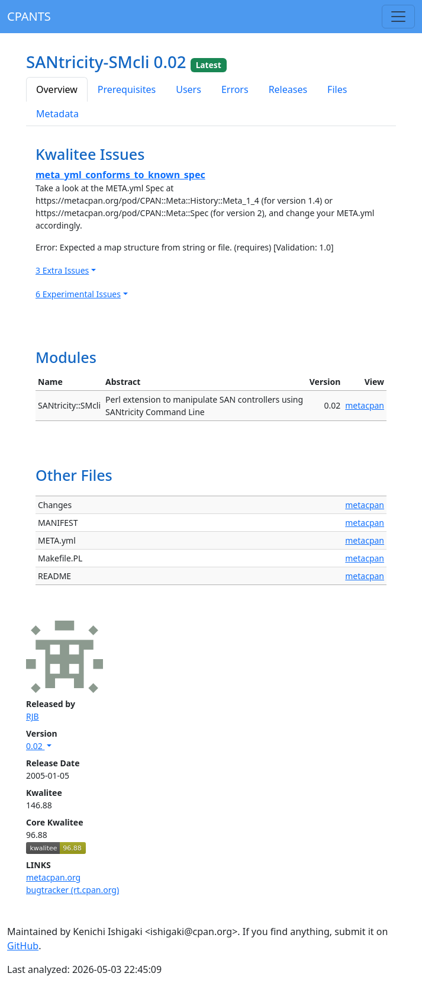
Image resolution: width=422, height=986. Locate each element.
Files (337, 89)
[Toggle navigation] (398, 16)
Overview (57, 89)
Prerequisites (127, 89)
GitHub (22, 945)
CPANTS (29, 16)
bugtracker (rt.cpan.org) (72, 889)
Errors (235, 89)
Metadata (57, 113)
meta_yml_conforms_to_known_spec (120, 174)
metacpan (364, 405)
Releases (288, 89)
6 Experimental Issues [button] (78, 294)
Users (188, 89)
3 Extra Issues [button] (62, 270)
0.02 (35, 745)
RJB (32, 716)
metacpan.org (53, 877)
